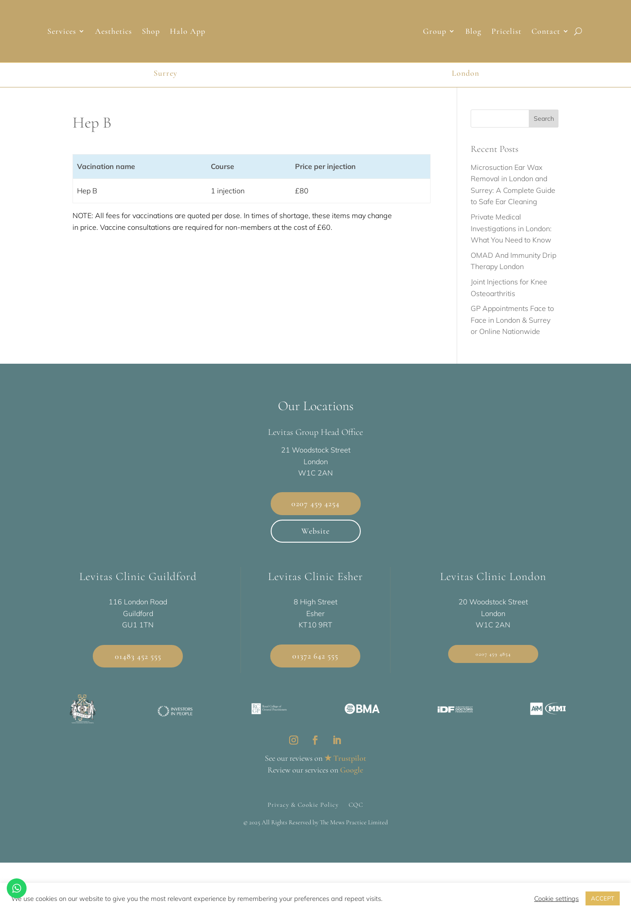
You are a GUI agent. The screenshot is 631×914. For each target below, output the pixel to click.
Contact (545, 32)
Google (351, 781)
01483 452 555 (138, 667)
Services (61, 32)
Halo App (187, 32)
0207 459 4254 (315, 515)
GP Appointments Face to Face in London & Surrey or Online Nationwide (512, 331)
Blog (473, 32)
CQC (356, 816)
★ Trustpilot (345, 769)
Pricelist (506, 32)
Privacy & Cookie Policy (303, 816)
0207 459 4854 (493, 665)
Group (434, 32)
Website (315, 542)
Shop (151, 32)
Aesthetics (113, 32)
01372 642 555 (315, 667)
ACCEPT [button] (602, 898)
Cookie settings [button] (556, 899)
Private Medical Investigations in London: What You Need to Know (511, 240)
